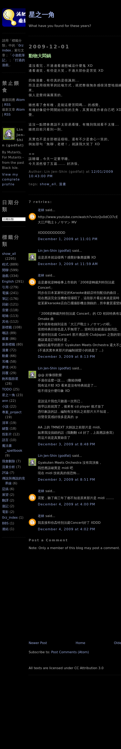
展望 (5, 495)
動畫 (5, 356)
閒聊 (5, 270)
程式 (5, 264)
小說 (5, 406)
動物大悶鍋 (40, 55)
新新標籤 (8, 344)
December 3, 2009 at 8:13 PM (66, 357)
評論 (5, 473)
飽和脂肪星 (10, 379)
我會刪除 (8, 461)
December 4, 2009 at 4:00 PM (66, 504)
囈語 (5, 333)
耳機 (5, 361)
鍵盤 (5, 428)
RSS (7, 105)
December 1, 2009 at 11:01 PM (68, 239)
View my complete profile (11, 179)
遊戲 (5, 276)
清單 (5, 423)
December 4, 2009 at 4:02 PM (66, 529)
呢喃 (5, 316)
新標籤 (7, 327)
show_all (9, 254)
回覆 (5, 373)
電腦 (5, 293)
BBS (5, 523)
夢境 (5, 367)
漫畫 (5, 350)
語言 (5, 440)
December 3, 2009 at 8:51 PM (66, 480)
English (8, 281)
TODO (7, 389)
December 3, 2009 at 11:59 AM (68, 264)
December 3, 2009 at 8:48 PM (66, 444)
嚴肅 (5, 339)
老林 (41, 210)
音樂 (5, 310)
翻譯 (5, 500)
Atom (20, 100)
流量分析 (8, 467)
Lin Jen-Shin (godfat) (54, 251)
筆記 (5, 299)
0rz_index (10, 517)
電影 (5, 512)
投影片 (7, 434)
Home (80, 643)
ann (5, 401)
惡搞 (5, 489)
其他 (5, 321)
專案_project (12, 412)
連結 (5, 529)
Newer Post (38, 643)
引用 (5, 287)
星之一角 (8, 395)
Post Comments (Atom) (70, 652)
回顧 (5, 304)
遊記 (5, 506)
